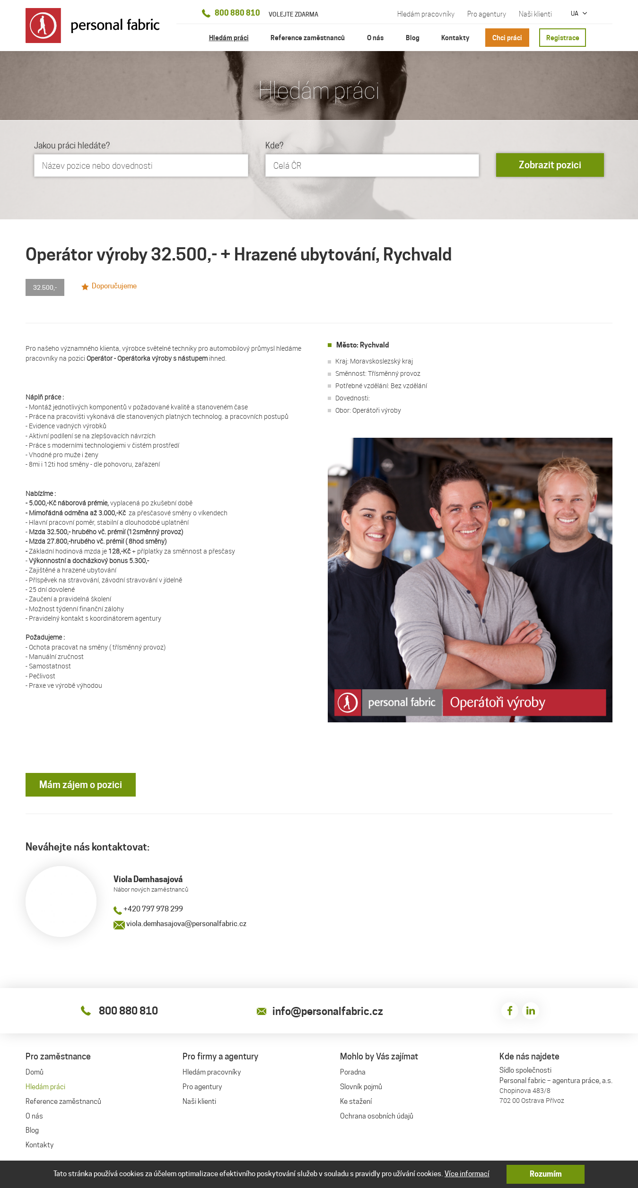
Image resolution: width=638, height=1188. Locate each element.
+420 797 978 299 (148, 909)
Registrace (562, 38)
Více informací (467, 1174)
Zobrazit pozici (550, 165)
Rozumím (546, 1174)
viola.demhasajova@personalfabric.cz (180, 924)
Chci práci (507, 38)
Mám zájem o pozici (80, 784)
